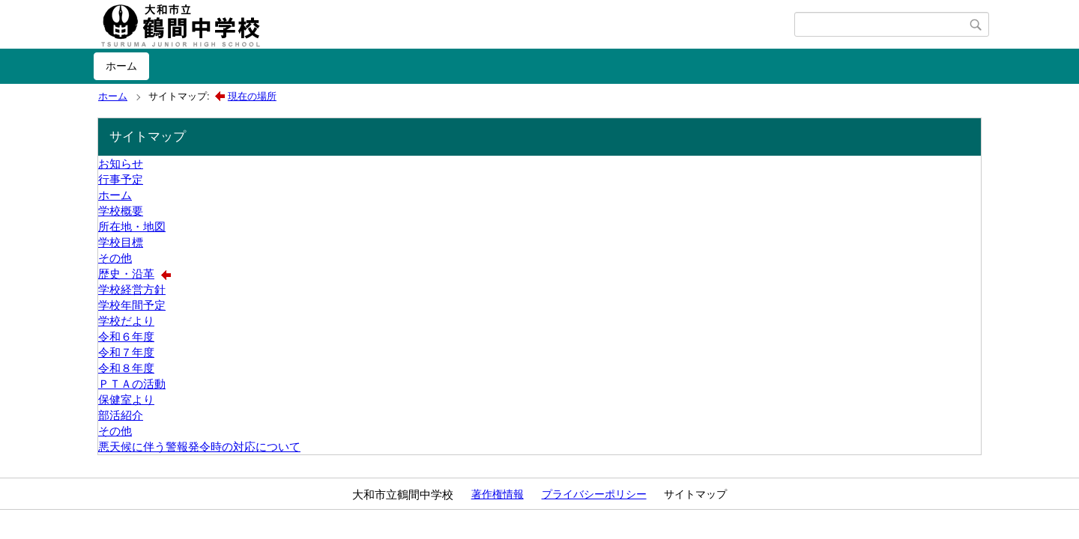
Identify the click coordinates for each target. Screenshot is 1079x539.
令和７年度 (126, 352)
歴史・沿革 (126, 273)
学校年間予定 (132, 305)
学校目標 (120, 242)
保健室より (126, 399)
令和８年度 (126, 368)
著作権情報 (497, 494)
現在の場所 (252, 96)
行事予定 (120, 179)
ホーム (121, 66)
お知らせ (120, 163)
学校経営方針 (132, 289)
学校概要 (120, 210)
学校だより (126, 320)
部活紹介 (120, 415)
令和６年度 (126, 336)
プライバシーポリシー (594, 494)
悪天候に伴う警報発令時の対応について (199, 446)
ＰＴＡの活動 (132, 383)
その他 (115, 258)
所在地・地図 (132, 226)
